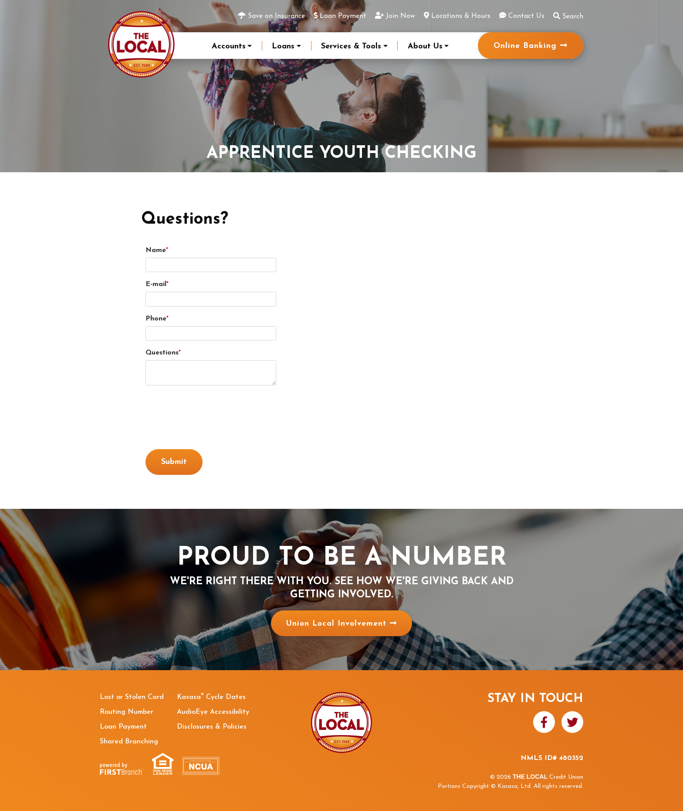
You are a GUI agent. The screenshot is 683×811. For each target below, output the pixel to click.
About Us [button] (425, 46)
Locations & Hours (460, 16)
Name (155, 250)
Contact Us (526, 16)
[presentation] (211, 413)
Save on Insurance (276, 16)
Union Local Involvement (336, 624)
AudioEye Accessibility (213, 712)
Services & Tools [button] (351, 46)
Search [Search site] (568, 16)
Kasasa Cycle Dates (211, 697)
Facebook (544, 722)
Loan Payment (343, 16)
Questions (162, 352)
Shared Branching (129, 741)
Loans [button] (283, 46)
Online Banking (525, 46)
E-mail (155, 284)
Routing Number (126, 712)
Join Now (400, 16)
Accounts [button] (229, 46)
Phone (155, 318)
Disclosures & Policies (212, 726)
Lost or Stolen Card (132, 697)
